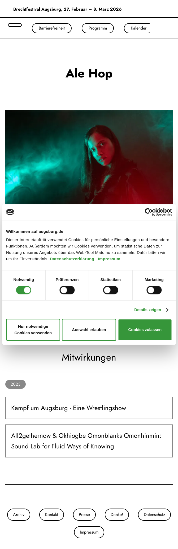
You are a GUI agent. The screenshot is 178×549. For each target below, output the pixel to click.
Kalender (138, 28)
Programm (98, 28)
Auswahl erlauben (89, 329)
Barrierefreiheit (52, 28)
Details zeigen (147, 309)
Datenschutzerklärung (72, 259)
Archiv (18, 514)
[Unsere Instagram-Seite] (84, 496)
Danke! (117, 514)
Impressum (109, 259)
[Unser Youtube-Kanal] (94, 496)
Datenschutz (154, 514)
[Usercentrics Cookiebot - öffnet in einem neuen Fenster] (148, 212)
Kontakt (51, 514)
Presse (84, 514)
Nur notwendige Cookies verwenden (33, 329)
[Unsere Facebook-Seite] (89, 496)
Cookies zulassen (145, 329)
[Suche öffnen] (15, 25)
